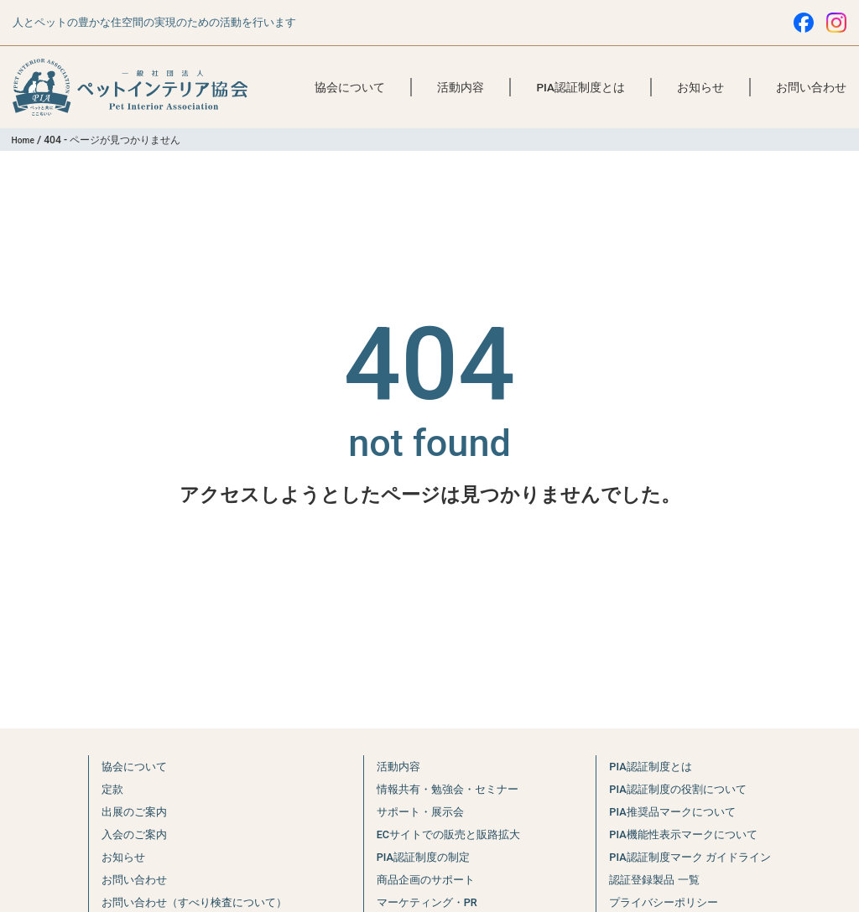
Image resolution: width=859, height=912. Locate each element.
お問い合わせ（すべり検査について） (190, 901)
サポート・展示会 (417, 811)
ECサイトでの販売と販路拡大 (450, 834)
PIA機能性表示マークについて (688, 834)
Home (25, 140)
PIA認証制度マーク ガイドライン (696, 856)
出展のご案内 (121, 811)
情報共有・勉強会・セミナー (448, 788)
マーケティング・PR (425, 901)
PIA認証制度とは (580, 87)
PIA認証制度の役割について (682, 788)
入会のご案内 (121, 834)
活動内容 (460, 87)
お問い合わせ (811, 87)
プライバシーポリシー (666, 901)
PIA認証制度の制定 (421, 856)
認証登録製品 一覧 (655, 879)
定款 (95, 788)
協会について (350, 87)
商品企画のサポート (423, 879)
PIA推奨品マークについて (676, 811)
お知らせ (700, 87)
